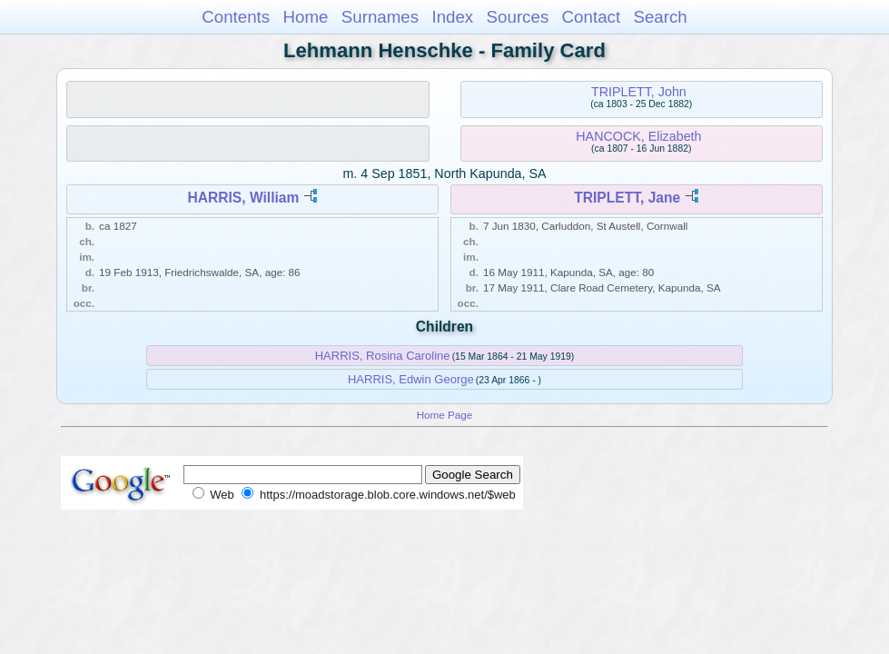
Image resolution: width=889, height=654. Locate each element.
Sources (518, 16)
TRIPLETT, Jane (627, 197)
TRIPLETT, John (639, 91)
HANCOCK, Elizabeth (638, 136)
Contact (591, 16)
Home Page (445, 415)
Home (305, 16)
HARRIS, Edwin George (411, 379)
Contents (236, 16)
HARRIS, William (243, 197)
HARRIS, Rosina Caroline (382, 355)
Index (452, 16)
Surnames (380, 16)
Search (660, 16)
